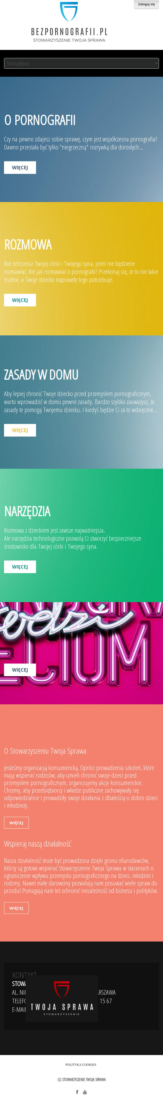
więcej (20, 167)
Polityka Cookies (80, 1065)
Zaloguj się (146, 4)
